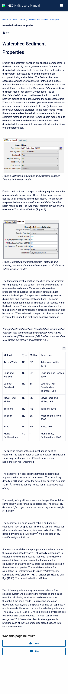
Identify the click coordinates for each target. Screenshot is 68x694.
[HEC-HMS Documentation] (3, 5)
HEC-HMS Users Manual (24, 5)
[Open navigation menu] (61, 5)
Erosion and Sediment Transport (44, 19)
